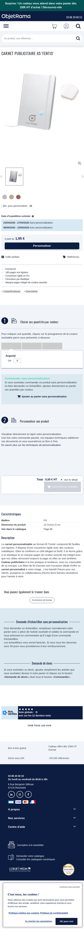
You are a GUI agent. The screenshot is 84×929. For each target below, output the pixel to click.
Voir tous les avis (39, 725)
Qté (9, 360)
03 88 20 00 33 (74, 17)
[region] (42, 905)
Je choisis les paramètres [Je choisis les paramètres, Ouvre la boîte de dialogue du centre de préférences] (38, 921)
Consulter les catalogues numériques (35, 859)
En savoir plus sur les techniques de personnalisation (31, 445)
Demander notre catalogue (30, 856)
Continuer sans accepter (69, 887)
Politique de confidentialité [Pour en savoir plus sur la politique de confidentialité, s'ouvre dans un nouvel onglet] (54, 913)
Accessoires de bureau (42, 600)
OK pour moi (66, 921)
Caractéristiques (11, 291)
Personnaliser (42, 245)
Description (31, 291)
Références (73, 257)
